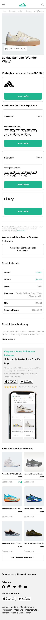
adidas (21, 11)
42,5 (12, 134)
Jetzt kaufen (23, 96)
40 (23, 131)
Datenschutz (31, 610)
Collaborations (27, 607)
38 (6, 131)
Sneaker (13, 11)
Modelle (14, 607)
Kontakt (5, 613)
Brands (5, 607)
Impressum (7, 610)
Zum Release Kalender (23, 557)
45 (28, 134)
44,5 (23, 134)
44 (17, 134)
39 (17, 131)
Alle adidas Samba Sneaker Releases (23, 249)
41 (34, 131)
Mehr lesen (9, 339)
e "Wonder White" (39, 11)
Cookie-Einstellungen (21, 613)
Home (4, 11)
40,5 (28, 131)
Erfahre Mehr (21, 230)
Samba (29, 11)
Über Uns (18, 610)
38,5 (12, 131)
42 (7, 134)
